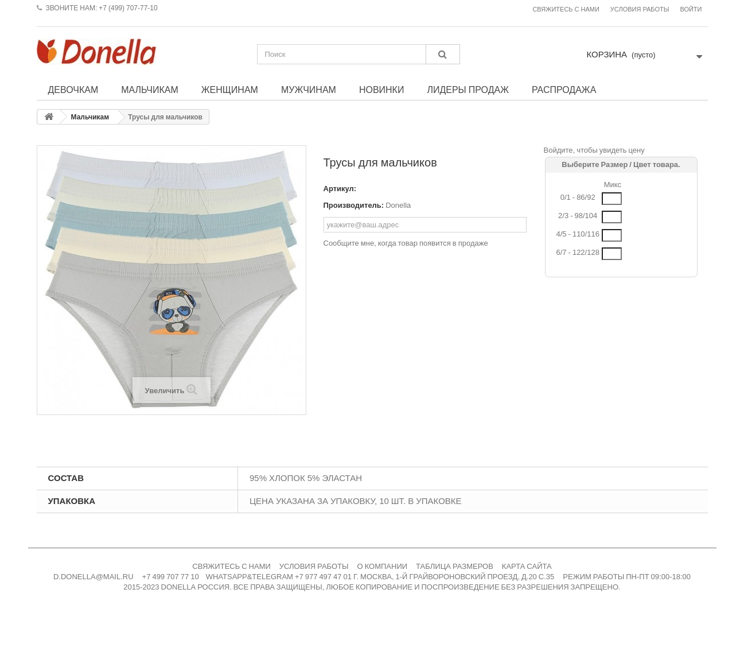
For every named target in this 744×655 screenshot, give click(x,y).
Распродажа (564, 89)
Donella (398, 205)
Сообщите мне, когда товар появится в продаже (406, 243)
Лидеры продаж (468, 89)
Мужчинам (308, 89)
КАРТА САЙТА (527, 566)
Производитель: (354, 205)
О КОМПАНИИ (382, 566)
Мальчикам (149, 89)
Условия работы (639, 9)
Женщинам (229, 89)
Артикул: (340, 188)
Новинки (381, 89)
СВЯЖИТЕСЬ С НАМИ (231, 566)
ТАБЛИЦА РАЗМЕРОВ (454, 566)
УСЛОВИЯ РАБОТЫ (314, 566)
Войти (691, 9)
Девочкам (73, 89)
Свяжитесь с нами (565, 9)
